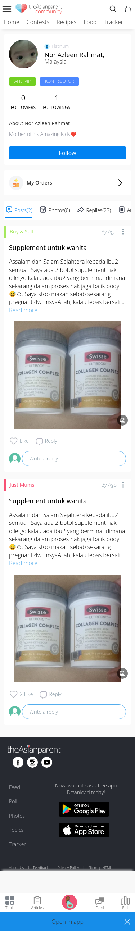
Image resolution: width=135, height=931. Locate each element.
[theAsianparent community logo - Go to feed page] (38, 10)
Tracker (113, 22)
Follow (67, 153)
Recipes (66, 22)
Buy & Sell (21, 231)
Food (90, 22)
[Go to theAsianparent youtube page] (46, 762)
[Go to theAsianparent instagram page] (32, 762)
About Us (16, 867)
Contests (38, 22)
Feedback (41, 867)
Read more (23, 310)
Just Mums (22, 484)
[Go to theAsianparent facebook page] (18, 762)
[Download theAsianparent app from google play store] (84, 810)
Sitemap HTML (100, 867)
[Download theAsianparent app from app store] (84, 831)
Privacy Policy (68, 867)
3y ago (109, 231)
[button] (67, 922)
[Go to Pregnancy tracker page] (69, 902)
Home (11, 22)
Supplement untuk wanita (48, 247)
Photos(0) (59, 210)
